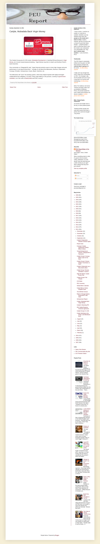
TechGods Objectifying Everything (86, 378)
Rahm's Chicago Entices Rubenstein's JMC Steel (83, 295)
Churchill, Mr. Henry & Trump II (86, 363)
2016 (77, 218)
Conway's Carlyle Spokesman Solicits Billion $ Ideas (83, 247)
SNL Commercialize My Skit (82, 351)
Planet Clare (80, 243)
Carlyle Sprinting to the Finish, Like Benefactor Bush (83, 315)
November (80, 233)
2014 (77, 222)
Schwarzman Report (82, 299)
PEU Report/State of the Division (82, 150)
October (79, 236)
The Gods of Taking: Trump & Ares (87, 513)
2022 (77, 204)
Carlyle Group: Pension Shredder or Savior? (83, 270)
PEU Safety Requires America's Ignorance (83, 308)
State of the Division (80, 349)
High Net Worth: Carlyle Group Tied (83, 274)
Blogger (57, 535)
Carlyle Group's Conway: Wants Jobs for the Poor (83, 258)
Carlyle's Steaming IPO (83, 305)
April (78, 328)
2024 (77, 199)
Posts (77, 175)
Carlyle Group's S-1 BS (83, 311)
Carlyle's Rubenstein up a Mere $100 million (83, 267)
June (78, 323)
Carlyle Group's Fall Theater (82, 278)
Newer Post (13, 87)
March (79, 330)
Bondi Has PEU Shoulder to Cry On (86, 496)
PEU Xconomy (80, 283)
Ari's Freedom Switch (80, 353)
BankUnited (28, 78)
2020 (77, 208)
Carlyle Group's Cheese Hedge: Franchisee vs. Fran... (83, 263)
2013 (77, 224)
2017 (77, 215)
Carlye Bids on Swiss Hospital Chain (82, 288)
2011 (77, 229)
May (78, 325)
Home (39, 87)
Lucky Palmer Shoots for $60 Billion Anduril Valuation (87, 411)
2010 (77, 335)
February (79, 332)
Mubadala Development (39, 60)
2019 (77, 211)
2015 (77, 220)
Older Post (65, 87)
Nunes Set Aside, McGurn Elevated (86, 395)
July (78, 321)
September (80, 238)
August (79, 319)
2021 (77, 206)
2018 (77, 213)
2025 (77, 197)
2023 (77, 202)
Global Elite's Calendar (83, 285)
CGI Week (79, 281)
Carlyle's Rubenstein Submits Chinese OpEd (84, 240)
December (80, 231)
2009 (77, 337)
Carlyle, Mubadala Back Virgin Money (83, 302)
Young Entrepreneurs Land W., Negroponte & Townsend (84, 252)
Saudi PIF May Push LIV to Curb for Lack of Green (86, 445)
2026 (77, 195)
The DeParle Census (82, 291)
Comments (78, 178)
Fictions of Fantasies (86, 427)
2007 (77, 342)
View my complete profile (80, 168)
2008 (77, 340)
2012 (77, 227)
